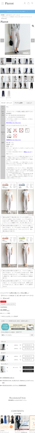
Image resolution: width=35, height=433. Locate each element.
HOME (3, 15)
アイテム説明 (18, 103)
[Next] (33, 422)
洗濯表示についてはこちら (13, 139)
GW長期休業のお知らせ (8, 377)
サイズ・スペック (6, 103)
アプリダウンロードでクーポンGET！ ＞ (17, 11)
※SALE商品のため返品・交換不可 (12, 332)
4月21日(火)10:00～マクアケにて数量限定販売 (14, 385)
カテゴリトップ (10, 15)
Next (33, 40)
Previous (2, 40)
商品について (27, 151)
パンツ (18, 15)
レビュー (29, 103)
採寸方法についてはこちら (13, 122)
